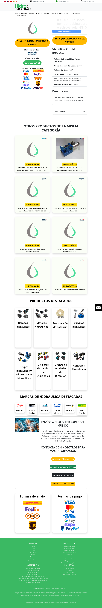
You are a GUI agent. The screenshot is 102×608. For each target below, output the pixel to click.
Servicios (69, 570)
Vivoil (32, 555)
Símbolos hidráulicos (33, 570)
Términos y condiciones (70, 602)
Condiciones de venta (31, 602)
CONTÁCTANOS (32, 62)
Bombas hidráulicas (69, 547)
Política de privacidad (48, 602)
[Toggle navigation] (84, 7)
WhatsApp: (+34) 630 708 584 (63, 467)
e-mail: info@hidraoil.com (63, 459)
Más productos (69, 561)
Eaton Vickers (33, 553)
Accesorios (69, 557)
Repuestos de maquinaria (69, 563)
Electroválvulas (63, 13)
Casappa (33, 559)
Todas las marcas (33, 561)
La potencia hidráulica (33, 568)
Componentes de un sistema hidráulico (33, 576)
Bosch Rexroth (21, 15)
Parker (33, 551)
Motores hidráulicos (69, 549)
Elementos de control (35, 13)
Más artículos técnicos (33, 582)
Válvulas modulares (50, 13)
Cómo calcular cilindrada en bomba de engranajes (33, 578)
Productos (24, 13)
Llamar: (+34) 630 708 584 (63, 483)
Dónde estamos (69, 572)
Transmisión (69, 559)
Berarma (70, 410)
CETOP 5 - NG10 (75, 13)
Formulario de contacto (63, 475)
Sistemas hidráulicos (69, 551)
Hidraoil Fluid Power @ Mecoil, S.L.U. (57, 589)
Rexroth (44, 410)
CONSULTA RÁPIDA (32, 164)
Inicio (16, 13)
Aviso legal (40, 602)
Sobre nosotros (69, 568)
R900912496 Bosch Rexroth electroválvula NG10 (70, 290)
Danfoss (20, 410)
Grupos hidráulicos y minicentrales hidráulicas (33, 580)
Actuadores (69, 555)
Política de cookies (58, 602)
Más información (61, 112)
